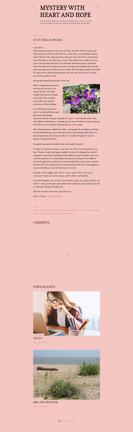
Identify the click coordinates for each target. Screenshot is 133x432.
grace (65, 210)
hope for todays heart (79, 210)
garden (60, 210)
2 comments (43, 342)
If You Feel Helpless (54, 196)
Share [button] (35, 207)
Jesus (35, 213)
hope (69, 210)
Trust (37, 338)
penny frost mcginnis (52, 213)
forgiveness (53, 210)
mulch (42, 213)
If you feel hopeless (93, 210)
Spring (72, 213)
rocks (62, 213)
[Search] (98, 6)
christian (41, 210)
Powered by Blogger (66, 421)
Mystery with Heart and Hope (65, 11)
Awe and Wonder (45, 402)
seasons (66, 213)
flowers (47, 210)
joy (38, 213)
